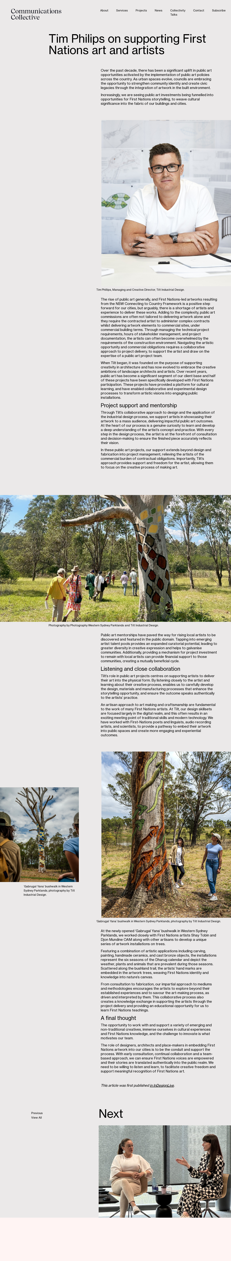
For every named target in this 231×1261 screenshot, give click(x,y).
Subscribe (219, 10)
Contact (198, 10)
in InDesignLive (162, 1085)
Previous (37, 1113)
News (158, 10)
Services (122, 10)
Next (111, 1114)
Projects (141, 10)
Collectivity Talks (177, 12)
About (104, 10)
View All (36, 1118)
